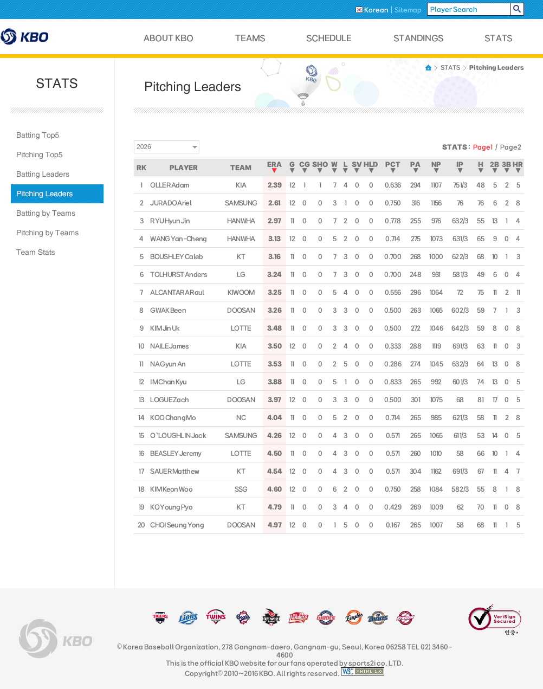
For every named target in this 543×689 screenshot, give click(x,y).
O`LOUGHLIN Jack (178, 435)
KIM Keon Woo (171, 489)
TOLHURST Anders (178, 274)
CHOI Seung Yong (177, 525)
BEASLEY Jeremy (175, 453)
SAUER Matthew (174, 471)
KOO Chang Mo (173, 417)
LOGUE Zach (169, 399)
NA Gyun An (167, 364)
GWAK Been (168, 310)
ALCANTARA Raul (177, 292)
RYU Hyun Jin (170, 220)
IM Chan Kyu (168, 381)
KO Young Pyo (171, 507)
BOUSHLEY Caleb (176, 256)
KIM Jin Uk (164, 328)
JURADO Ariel (170, 203)
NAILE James (169, 346)
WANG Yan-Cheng (178, 238)
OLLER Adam (169, 185)
